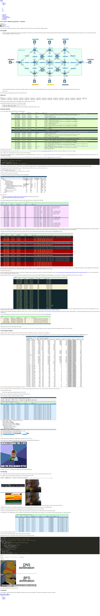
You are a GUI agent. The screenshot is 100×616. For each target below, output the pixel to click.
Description (4, 14)
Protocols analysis (6, 16)
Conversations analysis (6, 17)
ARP (12, 316)
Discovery (4, 15)
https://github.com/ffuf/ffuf (46, 151)
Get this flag (5, 18)
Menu (2, 600)
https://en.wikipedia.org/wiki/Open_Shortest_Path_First (14, 199)
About (4, 4)
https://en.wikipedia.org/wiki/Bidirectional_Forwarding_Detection (16, 198)
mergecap (4, 169)
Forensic (2, 26)
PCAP (8, 26)
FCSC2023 (3, 25)
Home (4, 2)
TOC (5, 600)
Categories (4, 3)
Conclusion (4, 19)
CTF (6, 26)
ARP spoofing (48, 316)
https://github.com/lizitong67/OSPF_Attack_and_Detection (49, 312)
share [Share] (8, 600)
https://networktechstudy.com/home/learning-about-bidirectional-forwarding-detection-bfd (71, 274)
